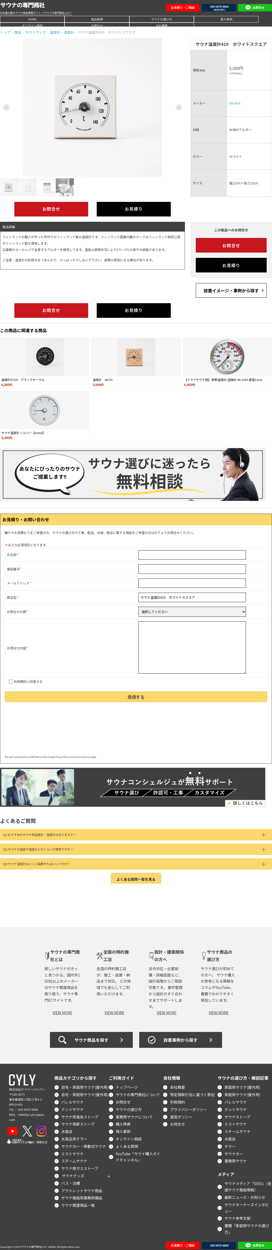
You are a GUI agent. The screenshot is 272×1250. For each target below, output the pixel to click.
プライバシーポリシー (188, 1106)
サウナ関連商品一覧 (78, 1202)
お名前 (11, 554)
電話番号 (13, 568)
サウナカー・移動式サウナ (83, 1142)
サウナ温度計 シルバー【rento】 (23, 432)
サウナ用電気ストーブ (79, 1113)
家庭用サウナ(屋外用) (242, 1091)
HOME (19, 19)
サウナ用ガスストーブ (79, 1165)
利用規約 (20, 678)
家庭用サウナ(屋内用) (242, 1084)
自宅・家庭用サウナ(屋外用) (84, 1091)
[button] (178, 107)
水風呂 (67, 1128)
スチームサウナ (74, 1157)
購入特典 (123, 1120)
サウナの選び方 (97, 19)
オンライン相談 (174, 19)
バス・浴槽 (70, 1179)
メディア (226, 1171)
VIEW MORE (63, 1009)
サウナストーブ (237, 1113)
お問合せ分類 (16, 611)
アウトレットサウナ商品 (81, 1187)
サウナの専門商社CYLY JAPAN (38, 1243)
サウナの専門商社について (138, 1091)
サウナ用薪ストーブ (78, 1120)
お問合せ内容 (16, 646)
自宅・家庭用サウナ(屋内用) (84, 1084)
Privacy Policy (62, 754)
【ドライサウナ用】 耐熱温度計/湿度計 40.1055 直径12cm (223, 379)
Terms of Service (82, 754)
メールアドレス (18, 582)
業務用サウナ (235, 1157)
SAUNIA (234, 103)
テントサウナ (72, 1106)
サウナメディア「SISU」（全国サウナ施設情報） (247, 1183)
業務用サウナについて (134, 1113)
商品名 (11, 597)
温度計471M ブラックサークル (22, 379)
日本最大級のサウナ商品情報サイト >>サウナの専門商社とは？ (36, 13)
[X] (27, 1127)
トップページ (127, 1084)
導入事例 (136, 19)
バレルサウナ (72, 1098)
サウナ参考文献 (237, 1215)
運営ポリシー (181, 1113)
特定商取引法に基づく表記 (192, 1091)
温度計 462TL (103, 379)
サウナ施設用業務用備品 (81, 1194)
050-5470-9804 (28, 1106)
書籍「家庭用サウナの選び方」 (246, 1225)
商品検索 (58, 19)
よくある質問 (127, 1142)
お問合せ (214, 19)
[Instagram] (41, 1127)
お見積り (134, 209)
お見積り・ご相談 (183, 7)
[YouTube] (12, 1127)
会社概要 (252, 19)
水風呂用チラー (74, 1135)
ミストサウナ (72, 1150)
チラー (230, 1142)
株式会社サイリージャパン (27, 1086)
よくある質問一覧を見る (136, 875)
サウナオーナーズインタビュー (246, 1204)
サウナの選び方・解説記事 (243, 1074)
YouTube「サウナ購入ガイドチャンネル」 (138, 1153)
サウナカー (233, 1150)
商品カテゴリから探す (75, 1074)
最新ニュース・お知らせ (244, 1193)
